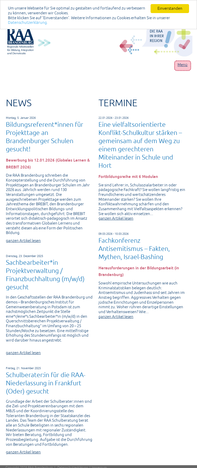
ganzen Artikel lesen (23, 240)
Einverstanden (169, 8)
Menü (183, 64)
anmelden (18, 29)
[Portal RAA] (99, 40)
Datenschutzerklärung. (28, 22)
